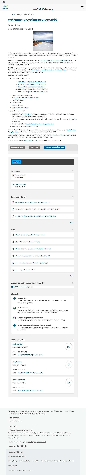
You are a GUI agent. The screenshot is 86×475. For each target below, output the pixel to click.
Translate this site (15, 452)
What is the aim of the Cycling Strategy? (27, 241)
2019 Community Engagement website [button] (42, 283)
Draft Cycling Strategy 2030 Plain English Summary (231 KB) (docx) (35, 216)
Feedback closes (20, 184)
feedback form (27, 114)
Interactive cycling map (54, 147)
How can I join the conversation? (25, 270)
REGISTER (16, 162)
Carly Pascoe (17, 362)
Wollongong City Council (37, 442)
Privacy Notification (30, 140)
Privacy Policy (12, 461)
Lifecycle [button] (42, 294)
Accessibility (35, 461)
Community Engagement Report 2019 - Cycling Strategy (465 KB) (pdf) (37, 209)
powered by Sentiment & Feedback (20, 470)
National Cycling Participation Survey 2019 (33, 89)
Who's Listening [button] (42, 340)
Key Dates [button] (42, 171)
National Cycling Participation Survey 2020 (33, 92)
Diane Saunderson (19, 380)
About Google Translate (16, 456)
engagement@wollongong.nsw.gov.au (40, 124)
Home (13, 14)
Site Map (71, 461)
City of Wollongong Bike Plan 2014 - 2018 (32, 84)
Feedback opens (20, 175)
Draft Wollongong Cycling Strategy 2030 (54, 60)
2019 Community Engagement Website (26, 97)
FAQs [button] (42, 229)
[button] (9, 25)
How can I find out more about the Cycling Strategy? (31, 263)
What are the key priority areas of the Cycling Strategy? (32, 256)
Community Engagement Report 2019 (31, 87)
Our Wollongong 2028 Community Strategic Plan (48, 70)
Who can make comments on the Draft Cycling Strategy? (33, 249)
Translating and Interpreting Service (62, 135)
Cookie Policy (12, 465)
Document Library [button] (42, 197)
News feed (34, 147)
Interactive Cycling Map (20, 107)
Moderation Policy (24, 461)
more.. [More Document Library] (71, 222)
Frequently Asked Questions (22, 95)
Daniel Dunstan (18, 344)
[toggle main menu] (82, 7)
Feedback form (17, 105)
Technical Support (47, 461)
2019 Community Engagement (23, 287)
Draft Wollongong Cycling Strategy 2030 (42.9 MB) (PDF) (32, 202)
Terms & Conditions (61, 461)
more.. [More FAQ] (71, 275)
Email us (12, 426)
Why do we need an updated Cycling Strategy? (30, 235)
